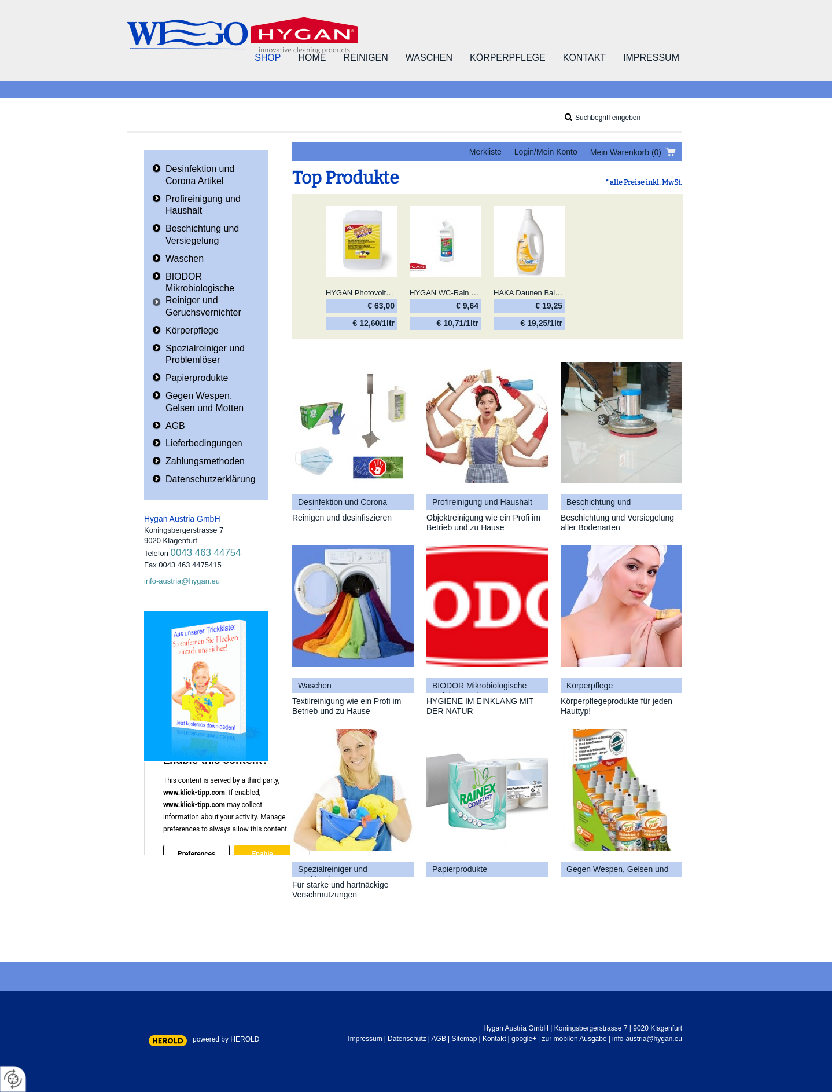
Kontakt (584, 58)
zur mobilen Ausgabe (574, 1039)
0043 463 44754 (206, 552)
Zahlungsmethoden (205, 461)
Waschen (429, 58)
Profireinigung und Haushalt (203, 205)
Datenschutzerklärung (210, 479)
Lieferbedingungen (203, 443)
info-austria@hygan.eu (182, 581)
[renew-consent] (13, 1079)
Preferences (196, 854)
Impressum (651, 58)
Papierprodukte (197, 378)
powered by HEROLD (226, 1039)
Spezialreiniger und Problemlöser (205, 354)
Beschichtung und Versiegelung (202, 234)
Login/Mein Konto (545, 151)
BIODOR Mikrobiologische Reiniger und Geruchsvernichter (203, 294)
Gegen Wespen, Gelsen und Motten (204, 402)
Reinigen (365, 58)
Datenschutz (407, 1039)
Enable (262, 854)
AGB (175, 426)
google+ (523, 1039)
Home (312, 58)
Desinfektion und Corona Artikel (199, 175)
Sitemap (464, 1039)
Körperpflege (508, 58)
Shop (268, 58)
